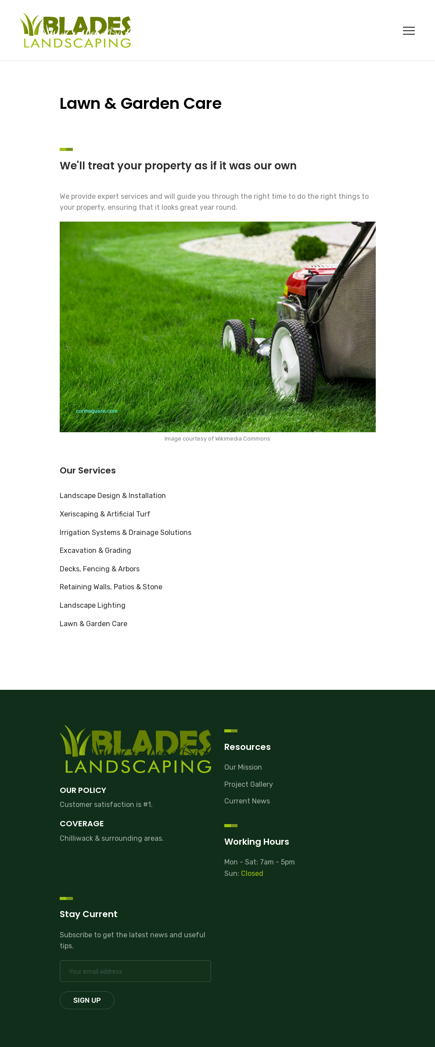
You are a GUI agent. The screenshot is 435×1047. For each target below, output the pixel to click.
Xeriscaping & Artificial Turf (105, 514)
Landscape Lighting (93, 605)
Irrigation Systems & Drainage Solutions (125, 532)
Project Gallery (248, 784)
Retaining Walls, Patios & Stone (111, 587)
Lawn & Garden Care (93, 624)
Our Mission (243, 767)
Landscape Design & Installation (113, 495)
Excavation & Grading (95, 550)
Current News (247, 801)
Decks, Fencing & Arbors (100, 569)
